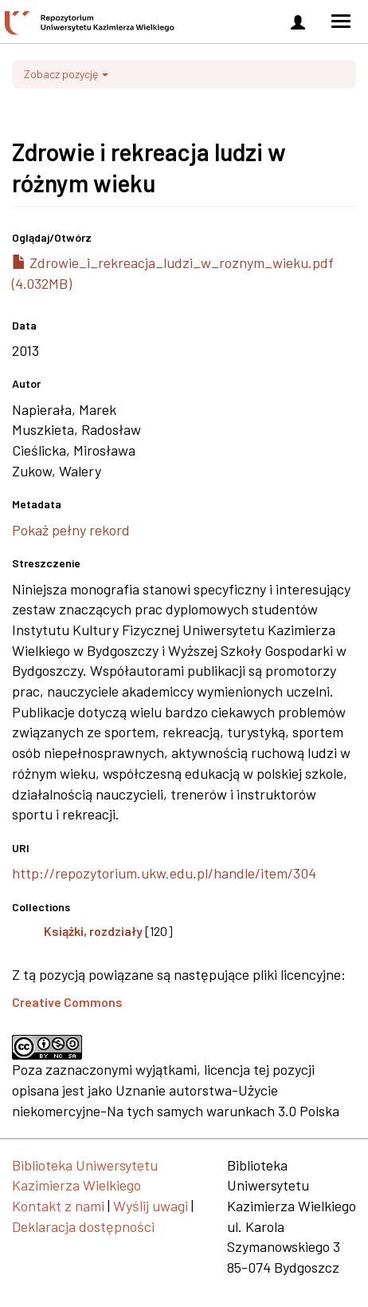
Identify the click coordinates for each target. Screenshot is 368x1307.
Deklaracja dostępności (83, 1226)
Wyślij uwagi (150, 1205)
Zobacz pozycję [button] (66, 74)
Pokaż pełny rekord (71, 530)
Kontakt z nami (58, 1205)
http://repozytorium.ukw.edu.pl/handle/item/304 (164, 873)
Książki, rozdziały (93, 930)
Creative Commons (67, 1001)
